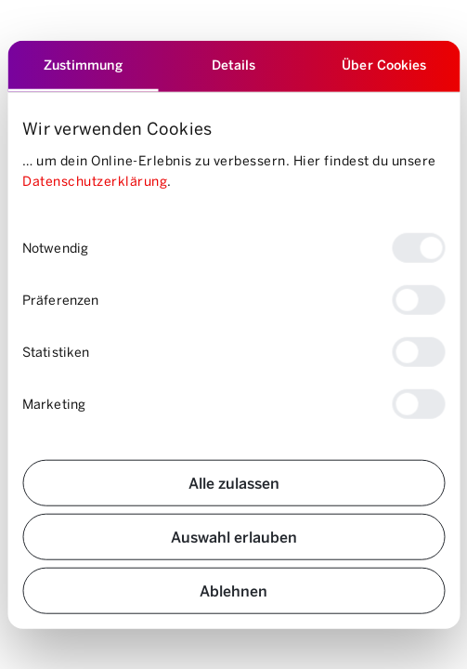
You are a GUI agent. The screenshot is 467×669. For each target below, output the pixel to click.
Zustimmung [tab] (83, 64)
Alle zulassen (233, 482)
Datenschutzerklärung (94, 181)
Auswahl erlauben (234, 535)
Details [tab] (234, 64)
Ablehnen (233, 589)
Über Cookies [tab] (384, 64)
